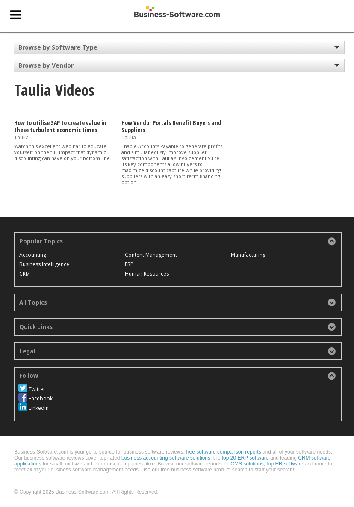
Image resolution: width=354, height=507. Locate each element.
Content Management (151, 254)
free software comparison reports (223, 452)
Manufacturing (248, 254)
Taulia (21, 137)
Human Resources (147, 273)
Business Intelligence (44, 264)
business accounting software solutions (165, 458)
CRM (24, 273)
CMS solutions (246, 464)
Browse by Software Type (57, 47)
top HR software (284, 464)
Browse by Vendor (46, 65)
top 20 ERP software (245, 458)
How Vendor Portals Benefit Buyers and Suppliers (171, 126)
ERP (129, 264)
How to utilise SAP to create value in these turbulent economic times (60, 126)
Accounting (32, 254)
